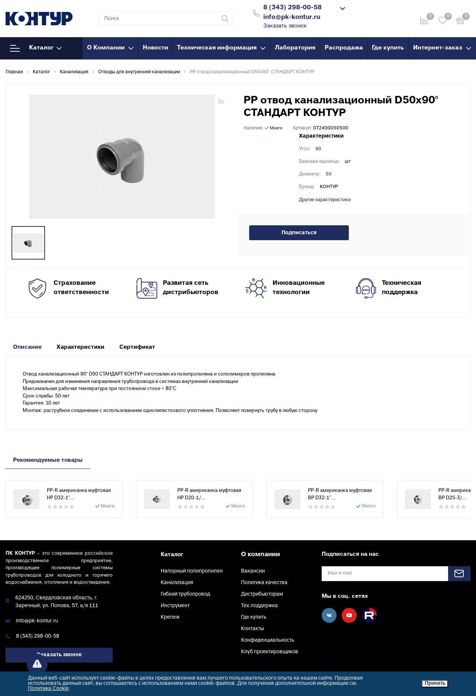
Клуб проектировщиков (269, 652)
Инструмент (175, 605)
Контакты (252, 628)
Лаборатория (295, 48)
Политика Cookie (48, 688)
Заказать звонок (285, 26)
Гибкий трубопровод (185, 594)
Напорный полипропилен (192, 571)
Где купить (388, 48)
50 (329, 174)
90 (318, 149)
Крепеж (170, 617)
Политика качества (264, 582)
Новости (155, 48)
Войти (364, 12)
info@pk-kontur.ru (37, 621)
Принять (435, 683)
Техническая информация (221, 48)
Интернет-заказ (442, 48)
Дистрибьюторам (262, 594)
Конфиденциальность (267, 640)
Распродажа (344, 48)
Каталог (36, 48)
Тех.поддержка (259, 605)
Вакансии (253, 571)
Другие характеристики (325, 200)
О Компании (110, 48)
